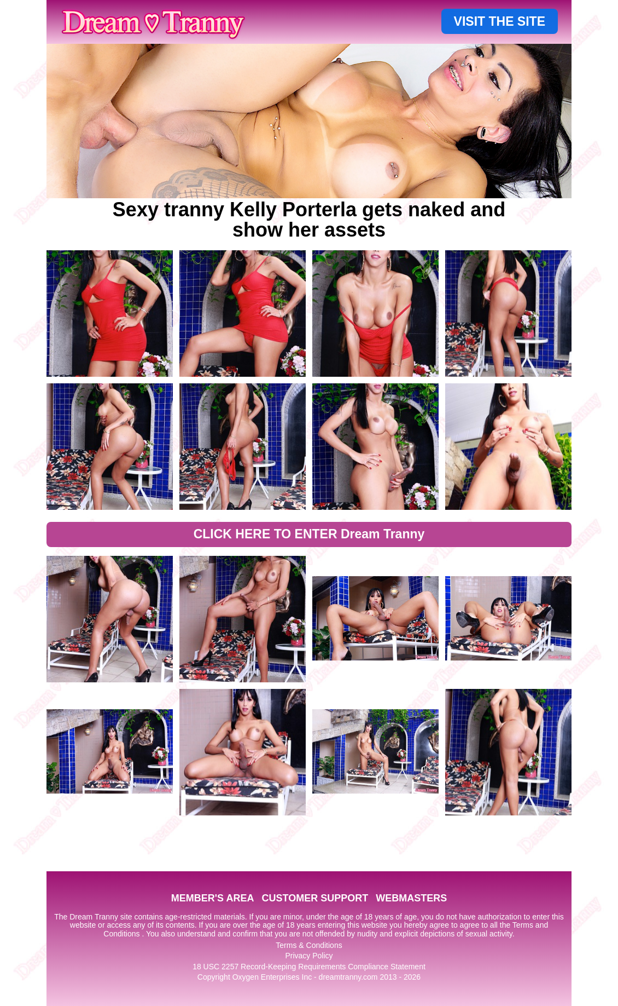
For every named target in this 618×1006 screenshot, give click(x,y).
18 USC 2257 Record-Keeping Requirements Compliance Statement (309, 966)
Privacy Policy (309, 955)
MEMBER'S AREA (212, 898)
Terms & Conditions (309, 945)
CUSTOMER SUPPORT (314, 898)
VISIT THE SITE (499, 21)
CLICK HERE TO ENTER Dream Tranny (309, 534)
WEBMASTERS (411, 898)
